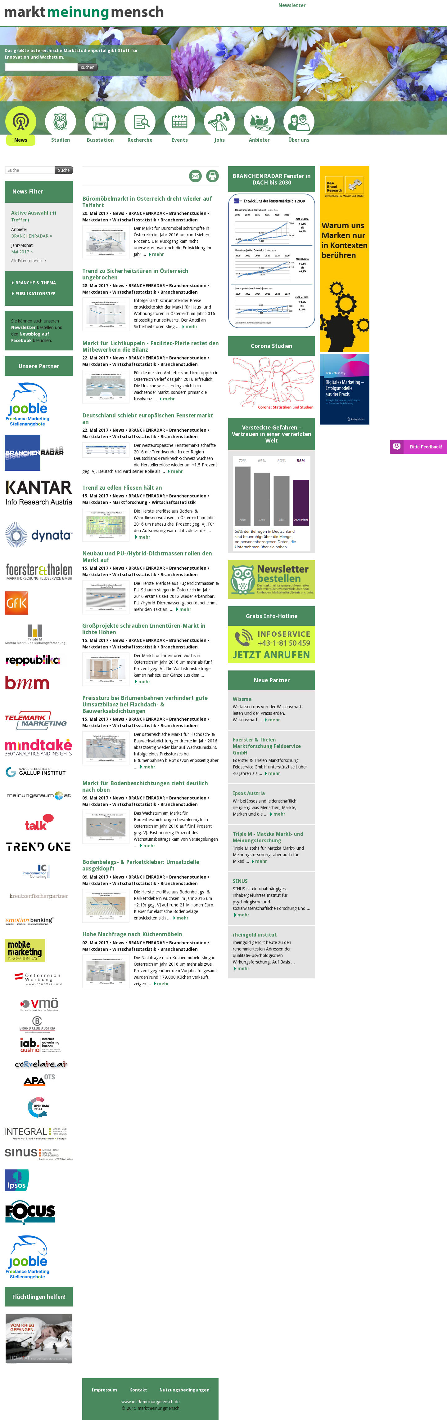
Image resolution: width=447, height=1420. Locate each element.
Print (212, 176)
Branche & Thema (36, 282)
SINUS (240, 881)
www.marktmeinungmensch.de (150, 1401)
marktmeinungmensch (84, 13)
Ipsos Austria (249, 793)
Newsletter (292, 5)
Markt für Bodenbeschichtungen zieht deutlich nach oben (145, 786)
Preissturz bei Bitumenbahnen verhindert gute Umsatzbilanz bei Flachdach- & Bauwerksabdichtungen (145, 704)
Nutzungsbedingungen (185, 1389)
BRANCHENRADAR (31, 236)
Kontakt (138, 1389)
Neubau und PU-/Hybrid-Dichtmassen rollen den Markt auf (147, 556)
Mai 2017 (22, 251)
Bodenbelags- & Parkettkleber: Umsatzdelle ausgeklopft (140, 865)
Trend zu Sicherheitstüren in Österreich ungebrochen (135, 274)
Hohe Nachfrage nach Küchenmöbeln (132, 934)
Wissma (242, 699)
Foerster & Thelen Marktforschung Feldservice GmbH (267, 746)
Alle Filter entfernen (29, 261)
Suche (64, 170)
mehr (158, 254)
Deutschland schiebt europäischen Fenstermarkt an (147, 418)
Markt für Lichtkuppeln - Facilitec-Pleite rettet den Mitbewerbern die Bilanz (150, 346)
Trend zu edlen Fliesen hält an (122, 487)
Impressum (104, 1389)
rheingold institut (255, 935)
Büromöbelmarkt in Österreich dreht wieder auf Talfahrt (147, 201)
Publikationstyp (36, 293)
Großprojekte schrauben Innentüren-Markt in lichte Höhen (143, 628)
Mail (195, 176)
